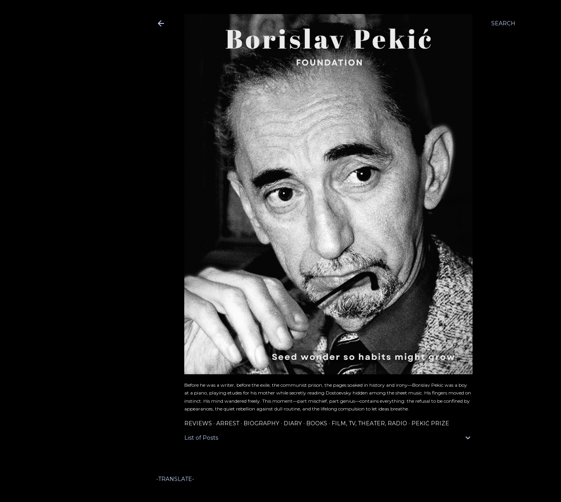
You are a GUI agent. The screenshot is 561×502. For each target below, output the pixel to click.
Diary (293, 423)
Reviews (198, 423)
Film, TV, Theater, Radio (369, 423)
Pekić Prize (430, 423)
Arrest (227, 423)
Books (316, 423)
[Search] (503, 23)
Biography (261, 423)
